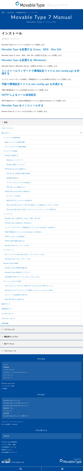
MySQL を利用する (11, 155)
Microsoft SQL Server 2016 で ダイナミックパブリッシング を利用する (31, 209)
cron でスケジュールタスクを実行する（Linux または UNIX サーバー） (29, 286)
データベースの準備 (10, 151)
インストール (7, 214)
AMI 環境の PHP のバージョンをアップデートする (22, 277)
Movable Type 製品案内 (10, 442)
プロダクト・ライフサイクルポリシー (15, 372)
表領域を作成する (12, 178)
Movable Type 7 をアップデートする (17, 259)
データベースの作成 (13, 196)
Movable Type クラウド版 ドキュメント (16, 403)
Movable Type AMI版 (10, 263)
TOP (3, 12)
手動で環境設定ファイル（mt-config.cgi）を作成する (23, 232)
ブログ (5, 364)
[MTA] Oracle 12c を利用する (15, 169)
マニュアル (10, 12)
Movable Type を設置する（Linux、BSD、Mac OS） (23, 218)
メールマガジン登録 (9, 386)
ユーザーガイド (8, 314)
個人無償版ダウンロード (10, 452)
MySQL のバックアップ (14, 160)
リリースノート (8, 375)
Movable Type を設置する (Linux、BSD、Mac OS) (31, 49)
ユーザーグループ (9, 370)
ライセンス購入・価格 (10, 444)
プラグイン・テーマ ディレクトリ (13, 422)
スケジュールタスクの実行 (12, 281)
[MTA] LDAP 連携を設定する (15, 241)
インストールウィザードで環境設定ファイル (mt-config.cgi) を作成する (40, 72)
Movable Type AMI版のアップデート (17, 272)
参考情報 (5, 323)
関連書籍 (6, 367)
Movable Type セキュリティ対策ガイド (16, 416)
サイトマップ (7, 377)
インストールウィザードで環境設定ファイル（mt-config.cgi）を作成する (30, 227)
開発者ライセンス (8, 449)
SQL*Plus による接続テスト (16, 187)
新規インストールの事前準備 (15, 142)
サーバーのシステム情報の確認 (15, 146)
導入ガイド (6, 133)
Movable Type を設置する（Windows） (19, 223)
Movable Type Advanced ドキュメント (16, 405)
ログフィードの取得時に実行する (16, 295)
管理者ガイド (7, 309)
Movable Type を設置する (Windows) (24, 60)
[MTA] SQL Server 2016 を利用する (17, 191)
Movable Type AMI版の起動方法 (16, 268)
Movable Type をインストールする (22, 105)
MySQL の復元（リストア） (16, 164)
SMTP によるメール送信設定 (19, 94)
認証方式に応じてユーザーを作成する (19, 200)
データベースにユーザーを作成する (18, 182)
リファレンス (7, 411)
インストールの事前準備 (11, 137)
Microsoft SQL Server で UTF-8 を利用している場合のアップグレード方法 (32, 205)
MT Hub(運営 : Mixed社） (11, 424)
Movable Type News (9, 383)
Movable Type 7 (21, 12)
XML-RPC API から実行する (14, 299)
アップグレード (8, 250)
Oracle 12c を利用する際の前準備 (18, 173)
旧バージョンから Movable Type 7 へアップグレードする (25, 254)
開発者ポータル (8, 408)
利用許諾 (6, 436)
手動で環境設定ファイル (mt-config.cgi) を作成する (32, 84)
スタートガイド (8, 128)
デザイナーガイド (8, 318)
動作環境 (6, 413)
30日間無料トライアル (10, 447)
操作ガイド (6, 304)
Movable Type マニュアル (11, 400)
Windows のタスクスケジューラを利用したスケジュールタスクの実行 (29, 290)
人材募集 (5, 388)
